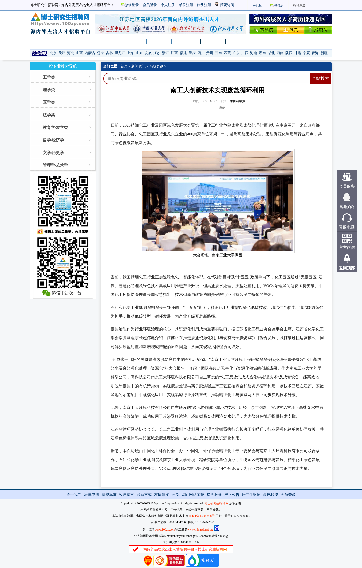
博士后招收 (186, 42)
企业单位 (239, 42)
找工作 (65, 42)
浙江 (165, 53)
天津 (61, 53)
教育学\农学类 (55, 127)
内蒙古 (90, 53)
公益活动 (179, 495)
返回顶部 (347, 268)
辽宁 (100, 53)
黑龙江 (120, 53)
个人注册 (168, 5)
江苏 (156, 53)
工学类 (49, 77)
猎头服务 (214, 495)
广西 (244, 53)
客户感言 (126, 495)
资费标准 (109, 495)
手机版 (257, 5)
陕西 (288, 53)
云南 (218, 53)
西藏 (227, 53)
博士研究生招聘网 (216, 503)
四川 (200, 53)
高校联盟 (270, 495)
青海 (315, 53)
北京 (53, 53)
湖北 (271, 53)
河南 (280, 53)
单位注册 (186, 5)
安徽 (148, 53)
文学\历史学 (53, 152)
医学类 (49, 102)
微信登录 (130, 5)
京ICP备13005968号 (202, 516)
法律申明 (91, 495)
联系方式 (144, 495)
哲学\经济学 (53, 140)
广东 (236, 53)
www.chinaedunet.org (200, 529)
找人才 (86, 42)
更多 (222, 107)
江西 (174, 53)
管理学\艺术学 (55, 165)
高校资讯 (156, 66)
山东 (139, 53)
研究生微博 (251, 495)
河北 (70, 53)
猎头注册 (204, 5)
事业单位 (264, 42)
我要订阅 (224, 5)
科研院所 (213, 42)
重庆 (192, 53)
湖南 (262, 53)
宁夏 (306, 53)
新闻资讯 (109, 42)
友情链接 (161, 495)
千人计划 (159, 42)
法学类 (49, 115)
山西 (79, 53)
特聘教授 (314, 42)
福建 (183, 53)
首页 (124, 66)
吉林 (109, 53)
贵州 (209, 53)
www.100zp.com (165, 529)
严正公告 (231, 495)
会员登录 (150, 5)
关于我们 (73, 495)
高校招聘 (134, 42)
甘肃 (297, 53)
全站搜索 (320, 78)
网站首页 (41, 42)
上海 (130, 53)
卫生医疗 (289, 42)
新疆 (324, 53)
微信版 (278, 5)
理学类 (49, 90)
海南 (253, 53)
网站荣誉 (196, 495)
